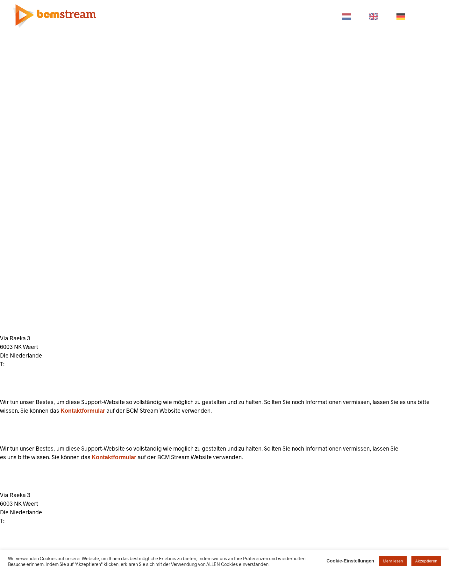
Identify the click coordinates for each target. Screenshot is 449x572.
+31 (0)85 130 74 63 (32, 364)
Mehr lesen (393, 560)
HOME (116, 16)
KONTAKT (316, 16)
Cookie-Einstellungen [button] (350, 560)
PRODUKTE (151, 16)
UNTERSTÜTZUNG (240, 16)
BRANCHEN (192, 16)
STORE (282, 16)
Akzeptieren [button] (426, 560)
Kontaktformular (83, 411)
